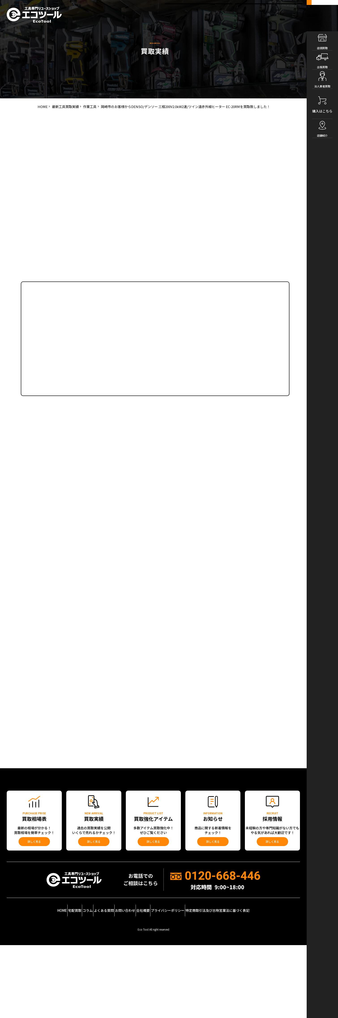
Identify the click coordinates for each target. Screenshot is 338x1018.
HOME (27, 987)
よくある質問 (101, 987)
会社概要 (161, 987)
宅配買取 (51, 987)
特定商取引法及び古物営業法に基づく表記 (254, 987)
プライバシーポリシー (196, 987)
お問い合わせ (133, 987)
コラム (74, 987)
